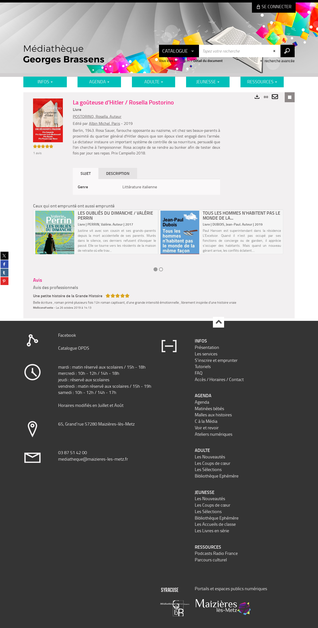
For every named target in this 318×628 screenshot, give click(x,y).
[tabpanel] (146, 187)
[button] (48, 119)
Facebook (67, 335)
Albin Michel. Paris (104, 123)
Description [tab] (117, 173)
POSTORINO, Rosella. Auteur (97, 116)
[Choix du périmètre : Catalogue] (179, 51)
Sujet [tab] (85, 173)
